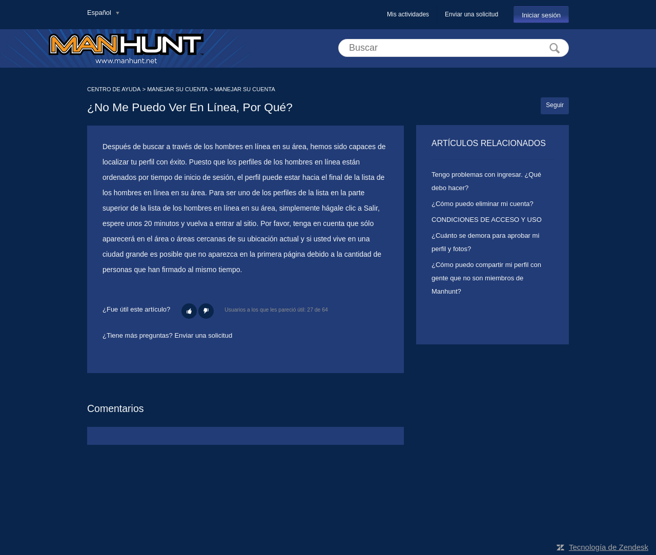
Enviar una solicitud (471, 14)
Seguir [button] (555, 105)
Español (100, 12)
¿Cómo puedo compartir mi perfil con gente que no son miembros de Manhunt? (486, 278)
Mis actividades (408, 14)
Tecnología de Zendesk (608, 547)
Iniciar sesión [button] (541, 15)
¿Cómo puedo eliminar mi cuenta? (483, 204)
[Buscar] (453, 48)
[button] (189, 311)
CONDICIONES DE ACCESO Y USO (487, 219)
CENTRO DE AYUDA (113, 89)
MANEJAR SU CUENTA (177, 89)
